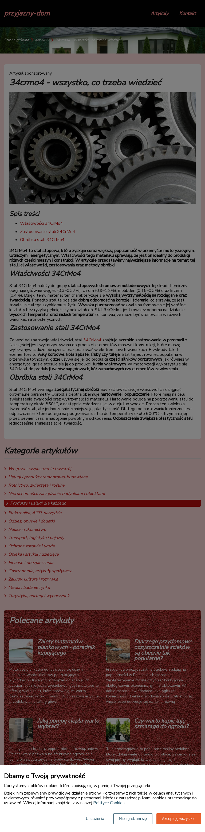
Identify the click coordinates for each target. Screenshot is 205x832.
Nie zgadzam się (133, 818)
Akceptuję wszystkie (178, 818)
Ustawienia (95, 818)
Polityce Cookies (109, 803)
